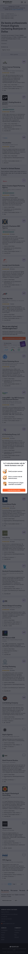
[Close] (25, 462)
